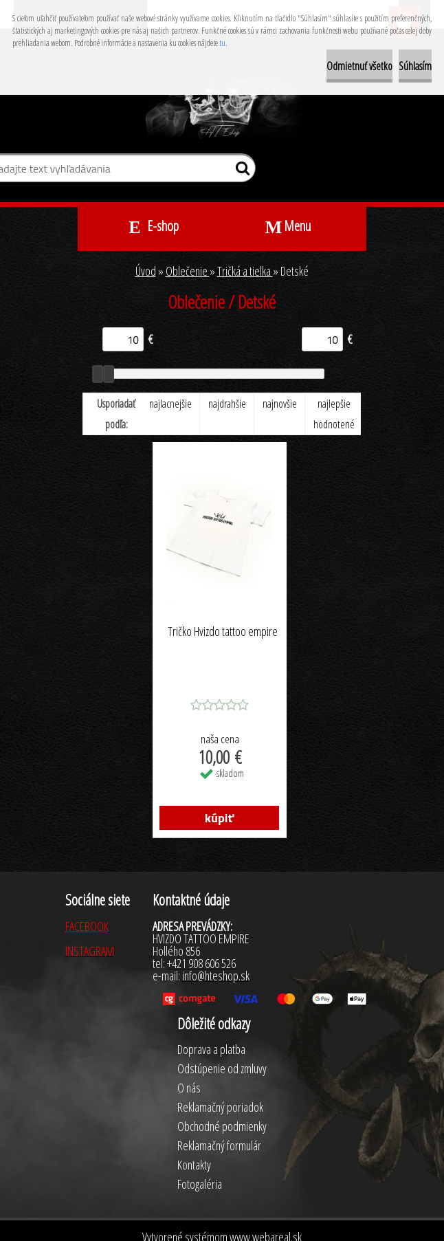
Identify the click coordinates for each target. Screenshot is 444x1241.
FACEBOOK (87, 926)
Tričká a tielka (245, 271)
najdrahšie (227, 403)
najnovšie (280, 403)
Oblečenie (188, 271)
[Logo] (222, 108)
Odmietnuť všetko (359, 66)
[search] (239, 171)
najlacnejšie (170, 403)
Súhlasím (415, 66)
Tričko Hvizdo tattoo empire (223, 631)
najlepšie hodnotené (334, 414)
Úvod (145, 271)
